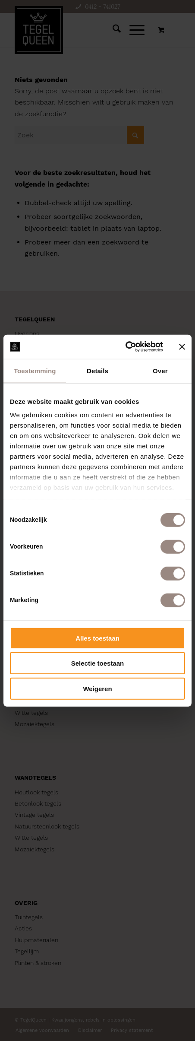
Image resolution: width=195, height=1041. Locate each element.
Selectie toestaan (97, 663)
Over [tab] (160, 370)
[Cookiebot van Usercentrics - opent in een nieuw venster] (125, 346)
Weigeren (97, 688)
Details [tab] (97, 370)
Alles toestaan (97, 637)
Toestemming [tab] (35, 370)
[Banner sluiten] (182, 347)
